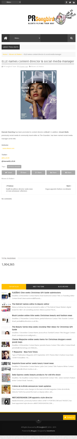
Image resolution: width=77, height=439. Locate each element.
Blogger (34, 431)
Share (23, 172)
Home (5, 54)
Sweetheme (51, 431)
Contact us (69, 417)
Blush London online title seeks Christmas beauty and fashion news (42, 315)
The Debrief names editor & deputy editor (30, 304)
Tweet (8, 172)
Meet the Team (38, 287)
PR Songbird (41, 427)
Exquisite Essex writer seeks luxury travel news (33, 363)
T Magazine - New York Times (25, 352)
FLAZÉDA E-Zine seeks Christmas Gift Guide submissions (36, 293)
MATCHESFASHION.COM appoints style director (32, 398)
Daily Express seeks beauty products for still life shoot (36, 375)
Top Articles (14, 287)
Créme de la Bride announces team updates (31, 386)
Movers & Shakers (15, 54)
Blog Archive (63, 287)
